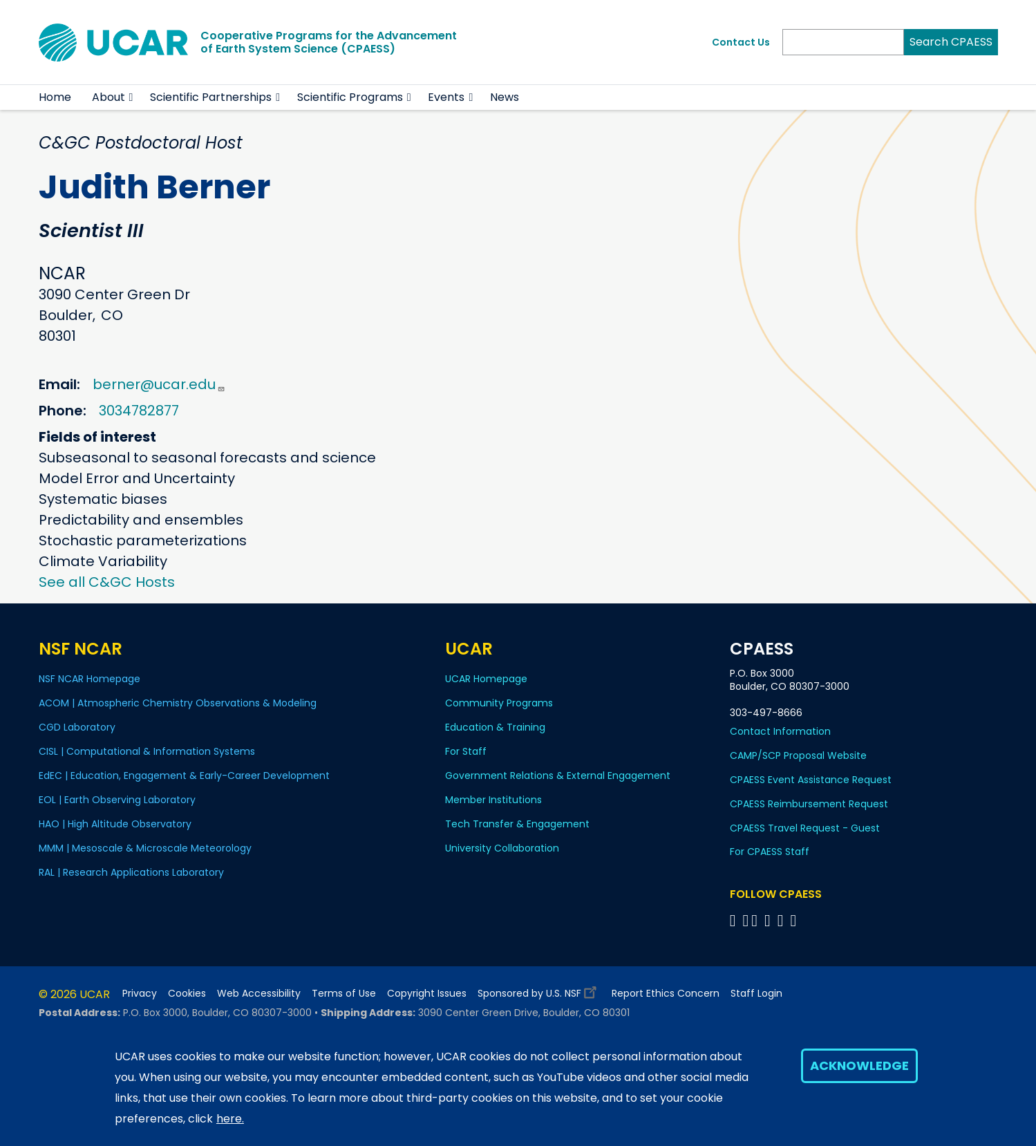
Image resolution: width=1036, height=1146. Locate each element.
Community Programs (499, 703)
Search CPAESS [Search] (951, 42)
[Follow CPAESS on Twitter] (756, 920)
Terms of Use (344, 993)
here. (230, 1119)
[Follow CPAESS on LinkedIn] (769, 920)
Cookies (187, 993)
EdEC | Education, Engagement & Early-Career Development (184, 775)
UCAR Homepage (486, 679)
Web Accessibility (259, 993)
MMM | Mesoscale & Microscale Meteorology (145, 848)
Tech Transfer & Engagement (517, 824)
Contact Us (741, 42)
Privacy (139, 993)
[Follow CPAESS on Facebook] (735, 920)
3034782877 (139, 410)
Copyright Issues (427, 993)
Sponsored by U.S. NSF (539, 990)
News (504, 97)
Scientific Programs (350, 97)
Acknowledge (859, 1065)
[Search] (843, 42)
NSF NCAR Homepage (89, 679)
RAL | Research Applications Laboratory (131, 872)
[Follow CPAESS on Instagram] (783, 920)
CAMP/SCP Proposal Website (798, 755)
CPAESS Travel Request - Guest (805, 828)
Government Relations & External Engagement (557, 775)
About (108, 97)
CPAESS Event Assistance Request (811, 780)
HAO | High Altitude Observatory (115, 824)
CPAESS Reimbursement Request (809, 804)
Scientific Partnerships (211, 97)
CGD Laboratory (77, 727)
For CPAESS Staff (769, 851)
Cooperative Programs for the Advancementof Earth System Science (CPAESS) (328, 42)
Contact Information (780, 731)
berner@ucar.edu (159, 384)
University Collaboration (502, 848)
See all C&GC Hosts (107, 582)
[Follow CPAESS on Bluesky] (745, 920)
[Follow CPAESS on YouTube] (796, 920)
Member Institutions (493, 800)
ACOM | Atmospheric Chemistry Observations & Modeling (178, 703)
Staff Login (756, 993)
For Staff (466, 751)
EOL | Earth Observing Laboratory (117, 800)
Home (55, 97)
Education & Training (495, 727)
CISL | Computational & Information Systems (147, 751)
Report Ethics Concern (665, 993)
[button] (131, 97)
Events (446, 97)
